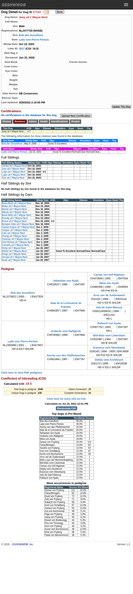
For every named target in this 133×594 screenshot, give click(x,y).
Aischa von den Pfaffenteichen (66, 355)
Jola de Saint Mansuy (109, 307)
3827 (22, 48)
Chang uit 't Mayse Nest (14, 236)
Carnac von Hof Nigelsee (109, 274)
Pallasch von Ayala (109, 323)
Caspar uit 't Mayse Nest (14, 230)
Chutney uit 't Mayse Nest (15, 239)
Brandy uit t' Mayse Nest (15, 218)
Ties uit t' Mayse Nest (13, 177)
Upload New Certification (76, 115)
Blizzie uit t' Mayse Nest (14, 212)
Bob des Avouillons (31, 35)
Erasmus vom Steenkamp (109, 347)
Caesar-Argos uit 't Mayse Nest (18, 227)
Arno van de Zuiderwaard (109, 295)
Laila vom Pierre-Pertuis (34, 39)
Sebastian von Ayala (66, 280)
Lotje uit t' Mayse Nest (13, 172)
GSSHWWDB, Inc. (23, 544)
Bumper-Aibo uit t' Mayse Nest (18, 224)
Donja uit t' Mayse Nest (14, 254)
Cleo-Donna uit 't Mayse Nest (17, 242)
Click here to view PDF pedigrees (21, 372)
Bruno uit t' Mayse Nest (14, 221)
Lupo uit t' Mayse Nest (13, 175)
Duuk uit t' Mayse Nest (14, 260)
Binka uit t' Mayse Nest (14, 206)
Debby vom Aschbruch (109, 359)
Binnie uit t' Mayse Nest (14, 209)
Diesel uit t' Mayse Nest (14, 251)
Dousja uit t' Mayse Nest (14, 257)
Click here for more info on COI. (66, 398)
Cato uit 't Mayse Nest (13, 233)
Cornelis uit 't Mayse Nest (15, 245)
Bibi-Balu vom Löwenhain (109, 335)
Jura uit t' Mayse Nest (13, 169)
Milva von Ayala (109, 283)
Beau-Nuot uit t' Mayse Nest (16, 203)
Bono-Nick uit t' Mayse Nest (16, 215)
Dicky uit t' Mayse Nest (14, 248)
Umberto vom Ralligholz (66, 331)
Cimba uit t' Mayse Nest (14, 166)
